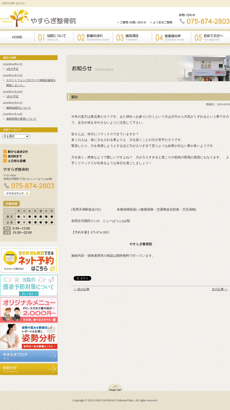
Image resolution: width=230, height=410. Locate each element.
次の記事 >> (220, 289)
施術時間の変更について (21, 118)
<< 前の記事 (81, 289)
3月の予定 (12, 96)
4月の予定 (12, 69)
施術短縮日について (18, 107)
